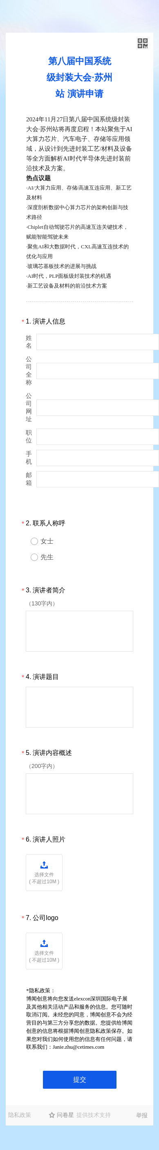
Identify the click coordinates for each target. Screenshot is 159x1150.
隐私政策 (19, 1115)
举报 (142, 1115)
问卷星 (65, 1115)
